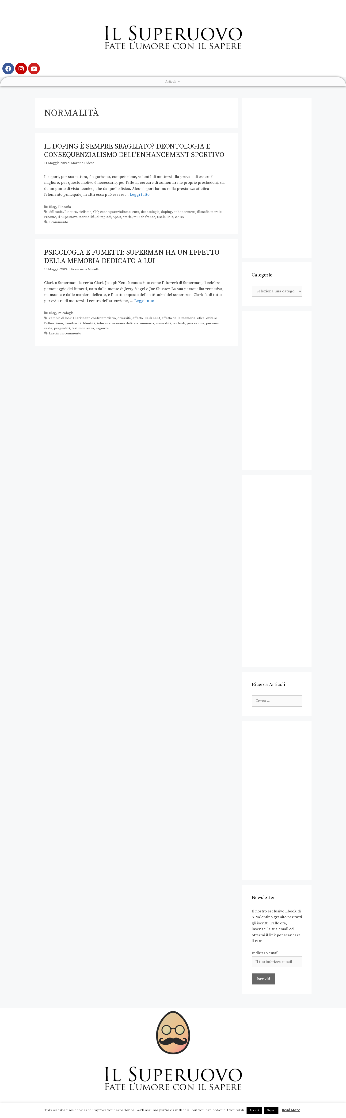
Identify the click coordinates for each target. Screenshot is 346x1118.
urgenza (102, 328)
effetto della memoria (178, 318)
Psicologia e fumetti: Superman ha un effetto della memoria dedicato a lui (131, 256)
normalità (87, 217)
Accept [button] (254, 1110)
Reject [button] (271, 1110)
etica (201, 318)
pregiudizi (62, 328)
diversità (124, 318)
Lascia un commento (65, 333)
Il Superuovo (68, 217)
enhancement (184, 212)
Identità (89, 323)
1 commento (58, 222)
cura (135, 212)
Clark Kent (81, 318)
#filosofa (56, 212)
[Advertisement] (277, 177)
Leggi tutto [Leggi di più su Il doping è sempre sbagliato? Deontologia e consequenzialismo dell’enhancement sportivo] (139, 194)
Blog (52, 207)
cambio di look (60, 318)
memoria (147, 323)
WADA (179, 217)
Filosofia (64, 207)
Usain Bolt (165, 217)
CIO (96, 212)
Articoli (173, 82)
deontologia (150, 212)
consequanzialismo (115, 212)
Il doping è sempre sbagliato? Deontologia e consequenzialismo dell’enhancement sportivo (134, 150)
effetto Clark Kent (146, 318)
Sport (117, 217)
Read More (291, 1110)
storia (127, 217)
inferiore (103, 323)
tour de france (144, 217)
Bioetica (71, 212)
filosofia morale (209, 212)
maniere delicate (125, 323)
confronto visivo (103, 318)
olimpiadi (103, 217)
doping (166, 212)
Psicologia (66, 313)
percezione (195, 323)
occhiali (179, 323)
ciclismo (85, 212)
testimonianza (83, 328)
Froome (50, 217)
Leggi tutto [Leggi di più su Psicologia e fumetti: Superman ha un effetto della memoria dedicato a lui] (144, 300)
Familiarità (73, 323)
